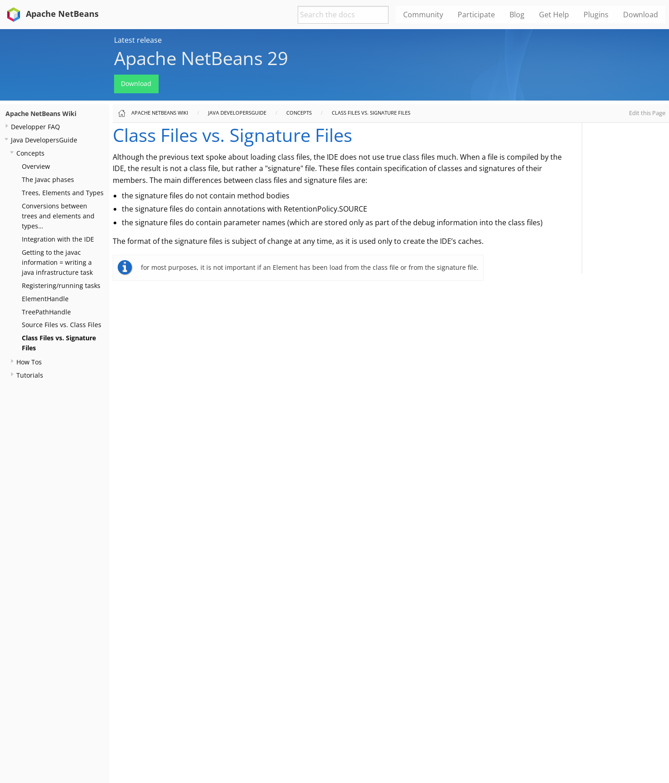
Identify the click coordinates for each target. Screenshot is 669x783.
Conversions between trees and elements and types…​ (58, 216)
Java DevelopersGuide (44, 140)
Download (136, 83)
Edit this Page (647, 113)
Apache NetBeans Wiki (40, 113)
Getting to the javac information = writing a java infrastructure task (57, 262)
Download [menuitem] (640, 15)
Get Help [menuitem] (554, 15)
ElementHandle (45, 298)
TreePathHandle (46, 312)
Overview (36, 166)
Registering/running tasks (61, 285)
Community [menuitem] (423, 15)
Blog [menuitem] (516, 15)
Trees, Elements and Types (63, 192)
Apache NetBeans (51, 13)
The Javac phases (48, 179)
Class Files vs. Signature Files (371, 112)
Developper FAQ (35, 126)
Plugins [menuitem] (596, 15)
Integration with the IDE (58, 239)
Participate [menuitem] (476, 15)
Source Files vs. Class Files (61, 324)
